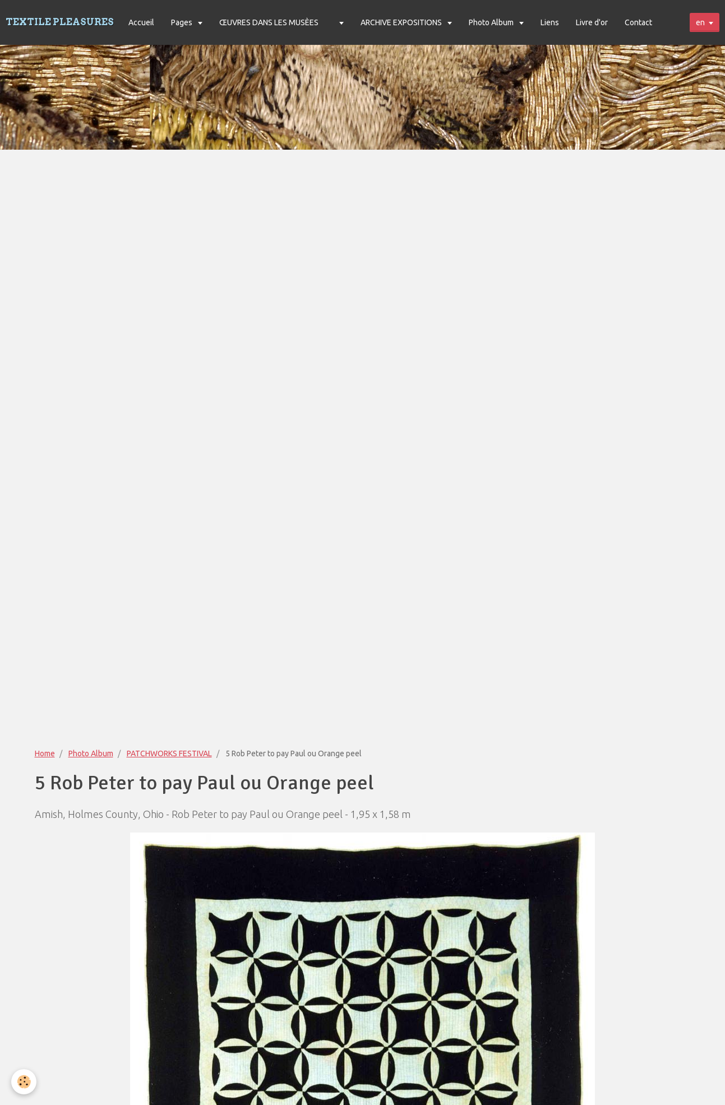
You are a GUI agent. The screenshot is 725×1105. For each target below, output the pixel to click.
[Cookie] (23, 1081)
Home (45, 753)
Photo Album (492, 22)
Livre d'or (592, 22)
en (700, 22)
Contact (638, 22)
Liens (550, 22)
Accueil (141, 22)
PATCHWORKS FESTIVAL (169, 753)
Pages (182, 22)
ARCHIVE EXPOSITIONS (402, 22)
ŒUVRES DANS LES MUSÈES (268, 22)
